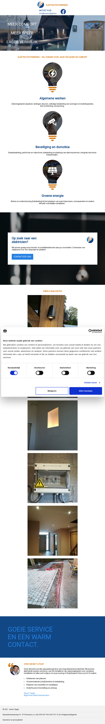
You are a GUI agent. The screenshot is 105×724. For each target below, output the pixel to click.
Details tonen (90, 382)
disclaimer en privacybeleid (13, 720)
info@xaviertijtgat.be (48, 13)
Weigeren (52, 391)
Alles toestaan (85, 391)
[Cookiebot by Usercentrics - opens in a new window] (90, 331)
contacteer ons (22, 256)
